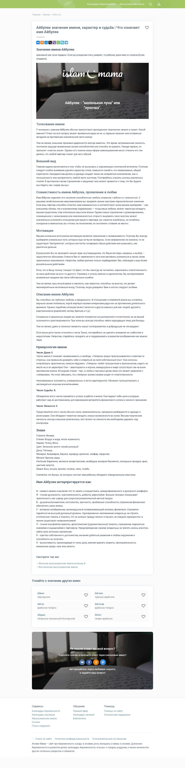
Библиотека (79, 718)
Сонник (36, 722)
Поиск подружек (41, 725)
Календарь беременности (101, 4)
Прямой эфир (80, 711)
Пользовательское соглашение (109, 738)
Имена (46, 14)
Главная (36, 14)
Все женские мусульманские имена (58, 567)
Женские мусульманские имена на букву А (62, 563)
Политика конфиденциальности (72, 738)
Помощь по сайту (113, 711)
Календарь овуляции (43, 714)
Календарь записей (83, 714)
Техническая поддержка (117, 714)
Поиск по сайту (42, 738)
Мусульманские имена (132, 4)
